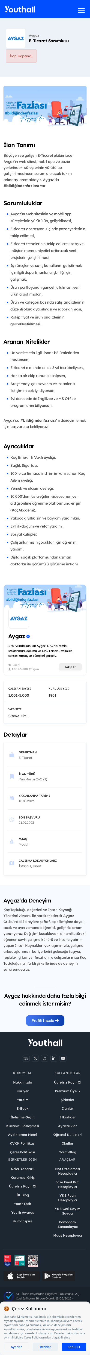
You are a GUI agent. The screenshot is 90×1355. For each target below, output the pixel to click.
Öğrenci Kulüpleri (67, 1135)
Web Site (14, 709)
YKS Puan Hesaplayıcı (67, 1197)
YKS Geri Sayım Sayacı (67, 1211)
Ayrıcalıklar (67, 1126)
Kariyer (23, 1091)
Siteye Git (18, 716)
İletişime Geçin (22, 1117)
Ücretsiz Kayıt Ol (67, 1082)
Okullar (67, 1143)
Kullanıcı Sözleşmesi (22, 1126)
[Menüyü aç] (81, 10)
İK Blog (22, 1195)
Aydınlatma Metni (22, 1135)
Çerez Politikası (22, 1152)
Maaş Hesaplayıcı (67, 1235)
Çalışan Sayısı (19, 688)
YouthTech (22, 1204)
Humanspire (22, 1221)
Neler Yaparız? (22, 1169)
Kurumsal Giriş (23, 1178)
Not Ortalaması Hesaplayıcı (67, 1171)
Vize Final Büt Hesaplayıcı (67, 1184)
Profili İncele (45, 1020)
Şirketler (67, 1100)
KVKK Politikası (22, 1143)
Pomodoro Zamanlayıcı (67, 1224)
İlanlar (67, 1108)
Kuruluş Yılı (58, 688)
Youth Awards (22, 1212)
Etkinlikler (68, 1117)
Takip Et (70, 667)
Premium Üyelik (67, 1091)
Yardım (22, 1100)
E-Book (22, 1108)
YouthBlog (67, 1152)
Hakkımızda (22, 1082)
